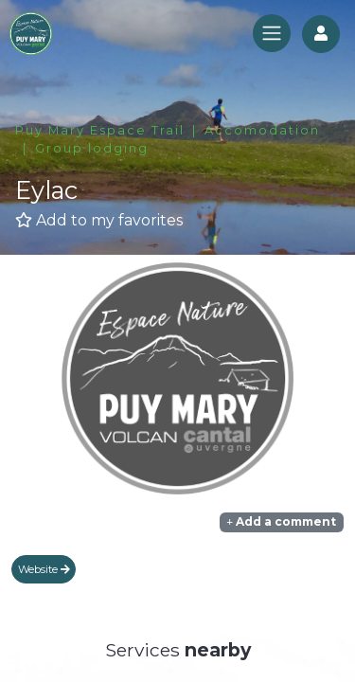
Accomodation (262, 130)
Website (44, 569)
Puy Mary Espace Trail (100, 130)
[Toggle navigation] (272, 33)
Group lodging (92, 148)
